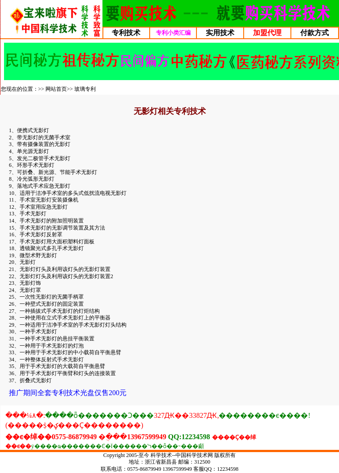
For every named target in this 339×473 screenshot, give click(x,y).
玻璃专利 (85, 89)
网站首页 (56, 89)
